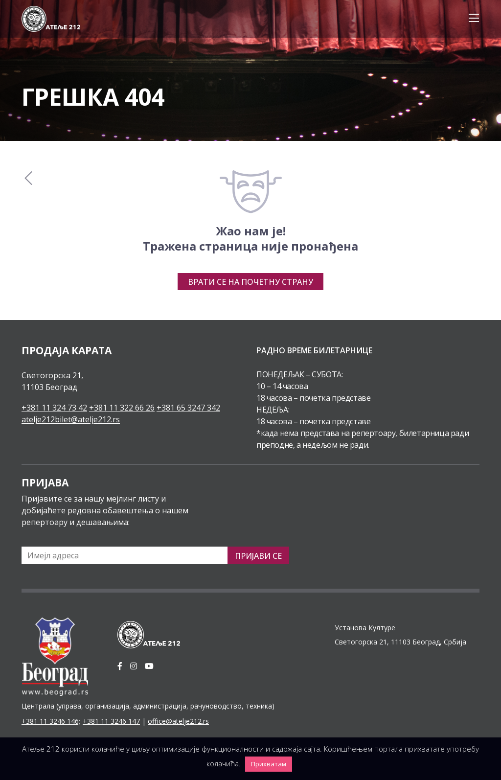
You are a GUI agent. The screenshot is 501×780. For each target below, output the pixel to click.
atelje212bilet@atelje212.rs (71, 419)
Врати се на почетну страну (250, 281)
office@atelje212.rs (178, 721)
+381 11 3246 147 (111, 721)
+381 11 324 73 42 (54, 407)
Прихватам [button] (268, 763)
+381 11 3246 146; (51, 721)
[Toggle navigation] (470, 18)
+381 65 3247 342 (188, 407)
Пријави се (258, 556)
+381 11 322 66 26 (122, 407)
